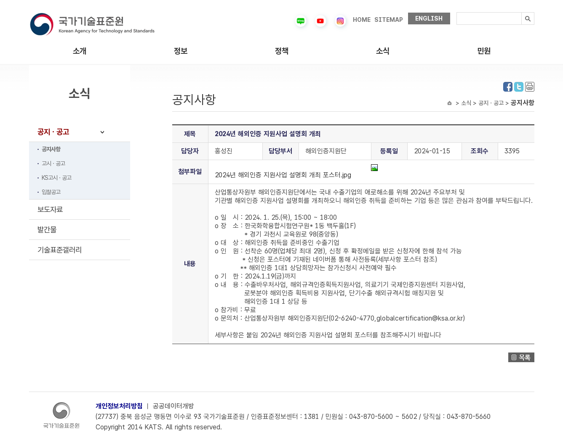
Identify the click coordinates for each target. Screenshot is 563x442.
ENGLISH (429, 18)
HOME (362, 19)
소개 (79, 51)
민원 (484, 51)
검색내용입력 (456, 12)
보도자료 (50, 209)
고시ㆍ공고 (53, 163)
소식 (383, 51)
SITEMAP (388, 19)
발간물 (46, 229)
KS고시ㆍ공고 (56, 177)
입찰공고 (51, 192)
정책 (281, 51)
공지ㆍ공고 (53, 131)
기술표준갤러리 (59, 249)
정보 (180, 51)
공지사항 (51, 149)
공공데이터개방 (173, 406)
